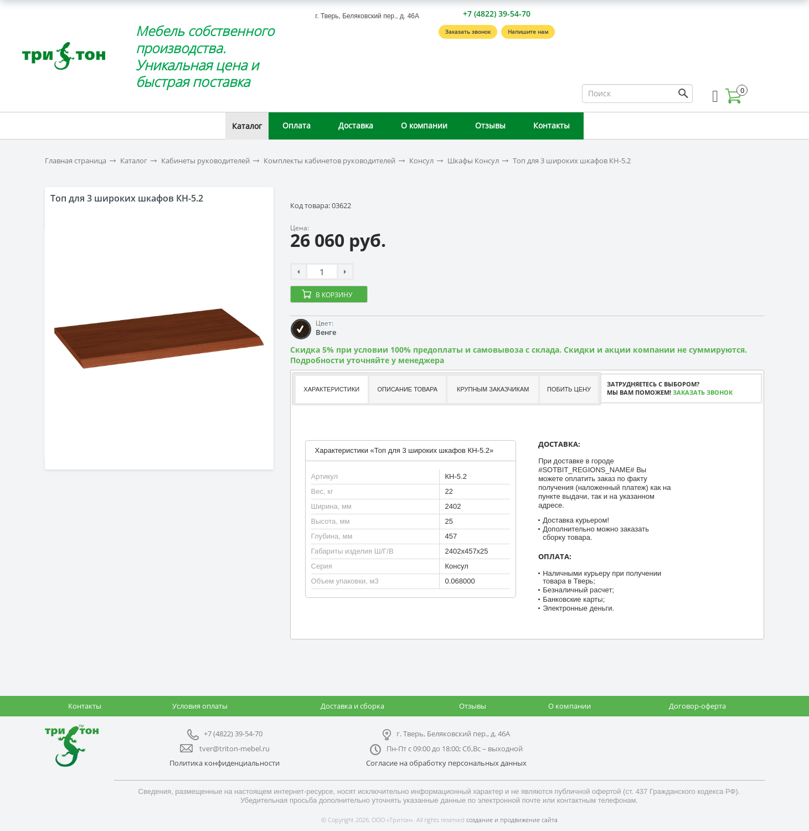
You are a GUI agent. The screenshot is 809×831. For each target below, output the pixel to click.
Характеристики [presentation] (331, 389)
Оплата (296, 125)
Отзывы (490, 125)
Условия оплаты (200, 706)
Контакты (551, 125)
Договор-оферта (697, 706)
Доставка (355, 125)
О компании (424, 125)
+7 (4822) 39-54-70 (496, 13)
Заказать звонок (468, 31)
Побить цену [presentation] (569, 389)
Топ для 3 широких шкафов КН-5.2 (572, 161)
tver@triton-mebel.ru (234, 748)
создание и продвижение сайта (512, 819)
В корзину (334, 295)
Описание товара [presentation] (408, 389)
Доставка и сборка (352, 706)
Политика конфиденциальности (224, 763)
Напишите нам (528, 31)
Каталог (247, 126)
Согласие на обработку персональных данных (446, 763)
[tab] (331, 389)
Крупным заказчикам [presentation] (493, 389)
